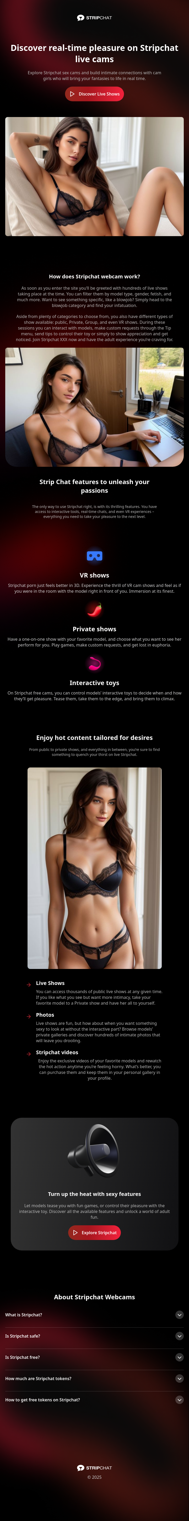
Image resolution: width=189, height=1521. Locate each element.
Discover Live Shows (94, 94)
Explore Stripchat (94, 1232)
